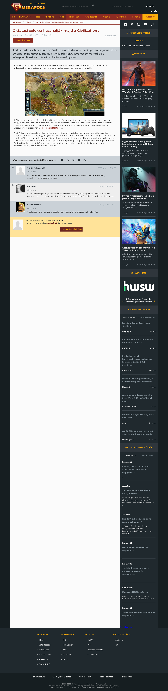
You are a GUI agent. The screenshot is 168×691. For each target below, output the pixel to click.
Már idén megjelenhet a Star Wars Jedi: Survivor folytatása (138, 90)
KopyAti (126, 387)
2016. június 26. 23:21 (107, 186)
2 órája (152, 348)
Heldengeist (128, 439)
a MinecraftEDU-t (51, 128)
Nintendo (49, 17)
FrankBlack (127, 588)
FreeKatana (127, 370)
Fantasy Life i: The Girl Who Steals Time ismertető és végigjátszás (135, 469)
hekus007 (127, 462)
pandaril (126, 348)
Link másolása (23, 40)
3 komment (110, 36)
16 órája (152, 370)
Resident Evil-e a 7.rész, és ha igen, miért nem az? (136, 520)
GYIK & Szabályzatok (61, 677)
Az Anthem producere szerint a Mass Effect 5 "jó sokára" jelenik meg (137, 398)
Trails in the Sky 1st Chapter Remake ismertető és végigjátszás (136, 571)
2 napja (152, 423)
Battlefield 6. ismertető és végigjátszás (135, 549)
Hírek (28, 22)
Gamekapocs (126, 627)
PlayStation (25, 17)
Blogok (136, 17)
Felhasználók (45, 654)
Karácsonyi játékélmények (135, 592)
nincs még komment (145, 106)
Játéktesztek (91, 17)
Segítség (119, 640)
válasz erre (31, 172)
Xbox (38, 17)
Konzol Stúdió (93, 654)
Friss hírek (74, 17)
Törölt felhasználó (36, 168)
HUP (89, 645)
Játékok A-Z (44, 664)
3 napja (152, 439)
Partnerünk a (37, 3)
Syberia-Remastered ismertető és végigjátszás (138, 614)
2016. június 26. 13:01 (107, 205)
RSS (117, 645)
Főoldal (17, 22)
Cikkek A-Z (44, 659)
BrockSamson (34, 205)
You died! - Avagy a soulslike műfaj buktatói (136, 492)
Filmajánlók (44, 650)
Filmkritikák (121, 17)
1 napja (152, 387)
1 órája (152, 331)
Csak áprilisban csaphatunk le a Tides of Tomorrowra (138, 249)
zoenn (125, 423)
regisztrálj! (52, 223)
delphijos (126, 331)
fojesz (19, 35)
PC (13, 17)
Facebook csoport (95, 650)
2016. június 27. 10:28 (107, 168)
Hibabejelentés (106, 677)
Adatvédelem (85, 677)
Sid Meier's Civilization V (136, 46)
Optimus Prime (129, 406)
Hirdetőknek (126, 677)
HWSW (90, 640)
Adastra (126, 486)
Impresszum (39, 677)
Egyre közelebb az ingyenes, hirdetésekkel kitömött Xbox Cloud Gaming (137, 144)
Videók (106, 17)
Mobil (61, 17)
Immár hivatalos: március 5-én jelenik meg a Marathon (138, 197)
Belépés (149, 6)
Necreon (31, 186)
